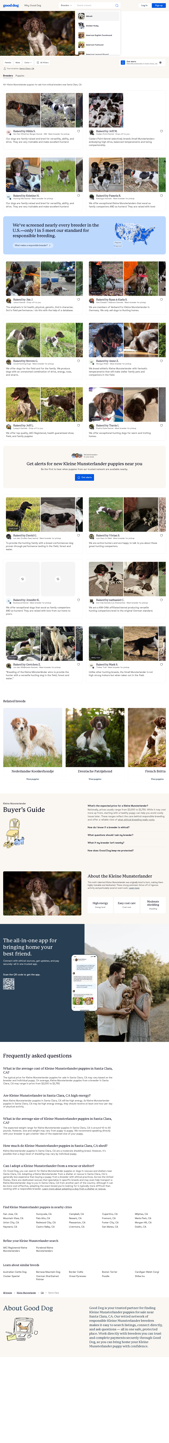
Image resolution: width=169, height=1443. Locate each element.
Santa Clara (53, 1293)
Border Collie (76, 1272)
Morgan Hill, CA (143, 1222)
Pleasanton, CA (77, 1222)
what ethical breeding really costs (136, 819)
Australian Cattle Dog (15, 1272)
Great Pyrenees (77, 1276)
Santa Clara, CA (26, 68)
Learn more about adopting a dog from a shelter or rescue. (74, 1189)
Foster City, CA (110, 1222)
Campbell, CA (76, 1214)
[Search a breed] (97, 5)
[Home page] (11, 5)
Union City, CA (11, 1222)
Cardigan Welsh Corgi (147, 1272)
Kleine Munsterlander (26, 1293)
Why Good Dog (32, 5)
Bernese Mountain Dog (48, 1272)
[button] (23, 110)
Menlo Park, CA (143, 1218)
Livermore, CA (76, 1226)
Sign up (159, 5)
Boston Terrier (109, 1272)
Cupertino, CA (110, 1214)
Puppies (20, 75)
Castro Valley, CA (45, 1226)
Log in (144, 5)
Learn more (134, 888)
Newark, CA (75, 1218)
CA (42, 1293)
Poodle (105, 1276)
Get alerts (84, 477)
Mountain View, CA (13, 1218)
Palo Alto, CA (43, 1218)
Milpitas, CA (141, 1214)
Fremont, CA (109, 1218)
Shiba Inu (140, 1276)
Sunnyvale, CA (44, 1214)
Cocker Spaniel (11, 1276)
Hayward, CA (10, 1226)
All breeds (7, 1293)
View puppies (32, 779)
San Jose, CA (10, 1214)
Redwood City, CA (46, 1222)
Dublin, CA (140, 1226)
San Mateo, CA (110, 1226)
